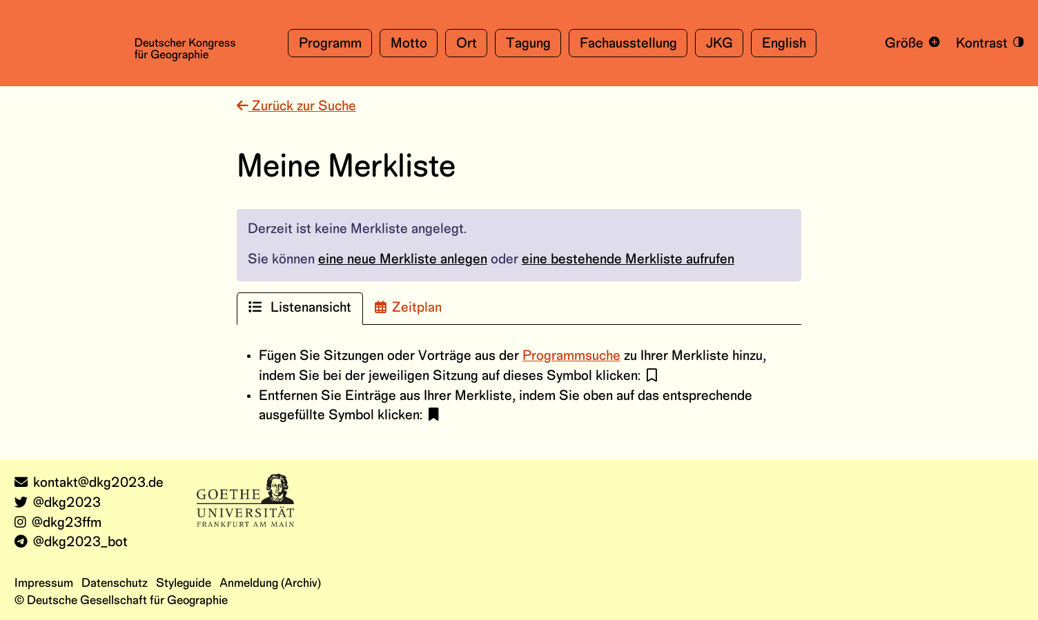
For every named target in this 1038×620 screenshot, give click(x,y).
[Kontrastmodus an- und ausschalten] (987, 43)
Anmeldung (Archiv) (270, 583)
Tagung (528, 43)
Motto (409, 43)
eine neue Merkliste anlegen (402, 259)
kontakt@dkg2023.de (89, 483)
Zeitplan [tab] (408, 307)
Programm (330, 43)
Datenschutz (114, 583)
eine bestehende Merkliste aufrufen (628, 259)
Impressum (43, 583)
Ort (466, 43)
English (784, 43)
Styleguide (183, 583)
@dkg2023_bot (71, 542)
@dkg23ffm (57, 523)
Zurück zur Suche (296, 106)
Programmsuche (571, 356)
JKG (719, 43)
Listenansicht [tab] (299, 307)
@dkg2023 (57, 503)
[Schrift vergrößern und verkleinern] (910, 43)
